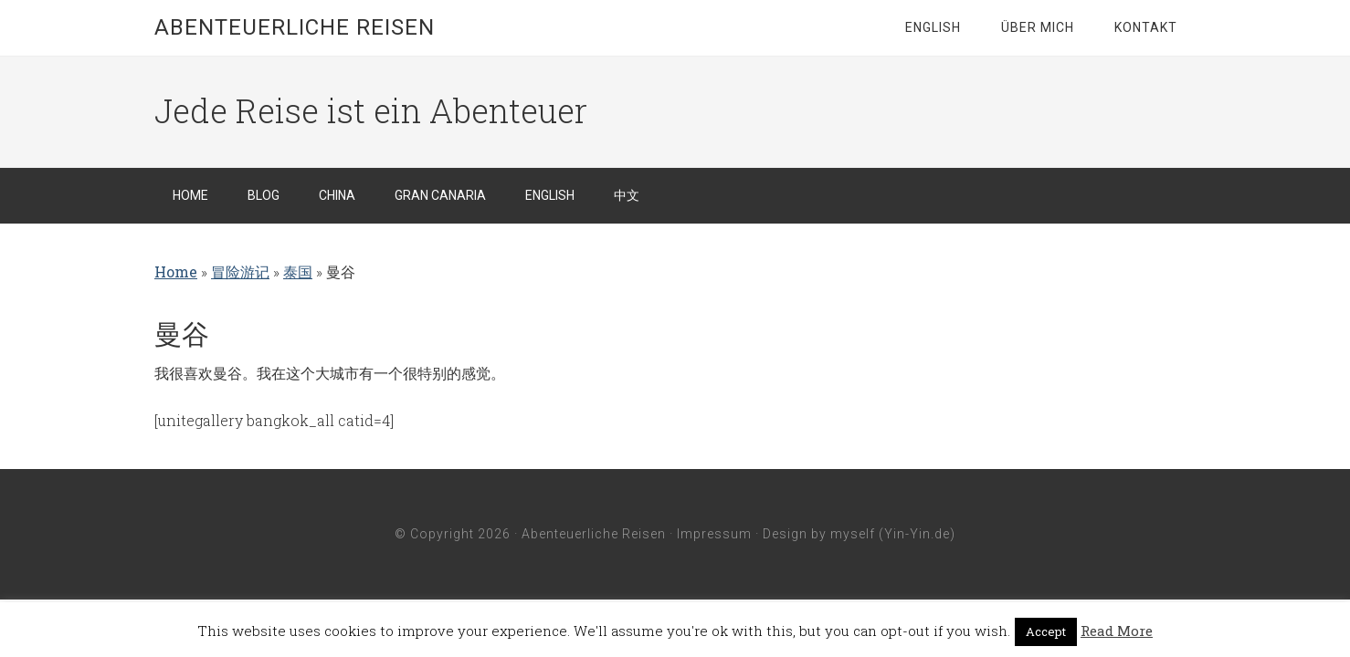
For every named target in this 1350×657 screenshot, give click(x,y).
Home (175, 271)
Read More (1117, 630)
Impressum (714, 534)
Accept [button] (1046, 631)
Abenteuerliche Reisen (294, 27)
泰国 (297, 271)
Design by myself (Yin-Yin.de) (859, 534)
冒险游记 (240, 271)
